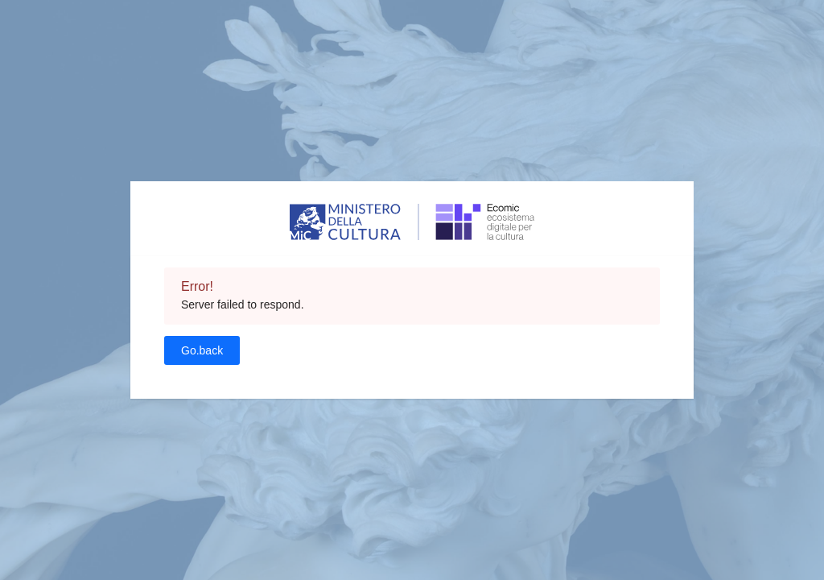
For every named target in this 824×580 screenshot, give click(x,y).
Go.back (202, 350)
